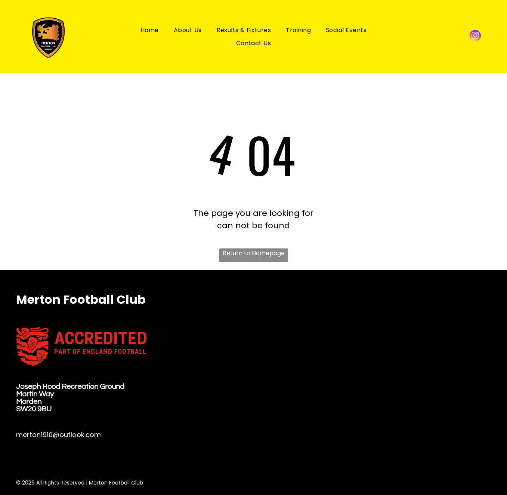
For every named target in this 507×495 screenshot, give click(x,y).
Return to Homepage (254, 253)
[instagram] (475, 36)
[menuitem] (149, 29)
